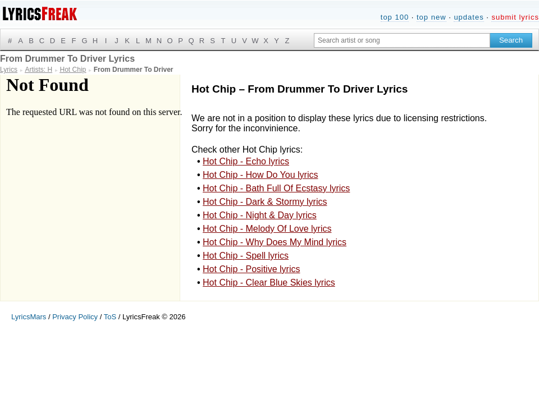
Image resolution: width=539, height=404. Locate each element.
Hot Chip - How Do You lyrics (260, 175)
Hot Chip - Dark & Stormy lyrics (265, 201)
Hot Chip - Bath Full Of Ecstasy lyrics (276, 188)
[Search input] (402, 40)
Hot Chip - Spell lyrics (246, 255)
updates (468, 17)
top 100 (395, 17)
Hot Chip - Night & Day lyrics (260, 215)
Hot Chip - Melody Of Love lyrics (267, 228)
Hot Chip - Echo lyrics (246, 161)
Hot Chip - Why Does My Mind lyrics (274, 242)
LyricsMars (28, 317)
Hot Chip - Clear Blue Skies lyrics (269, 282)
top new (431, 17)
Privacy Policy (75, 317)
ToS (110, 317)
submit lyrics (515, 17)
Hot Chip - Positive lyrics (251, 269)
